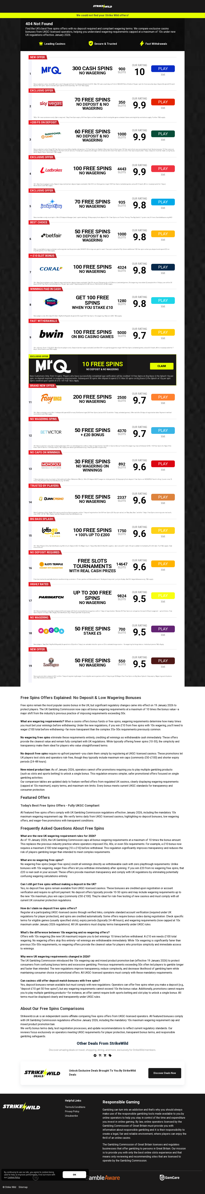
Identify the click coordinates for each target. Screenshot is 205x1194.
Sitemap (23, 1187)
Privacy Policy (72, 1111)
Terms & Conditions (75, 1107)
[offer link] (104, 70)
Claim (161, 366)
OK (74, 1174)
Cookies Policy (14, 1177)
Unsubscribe (71, 1115)
